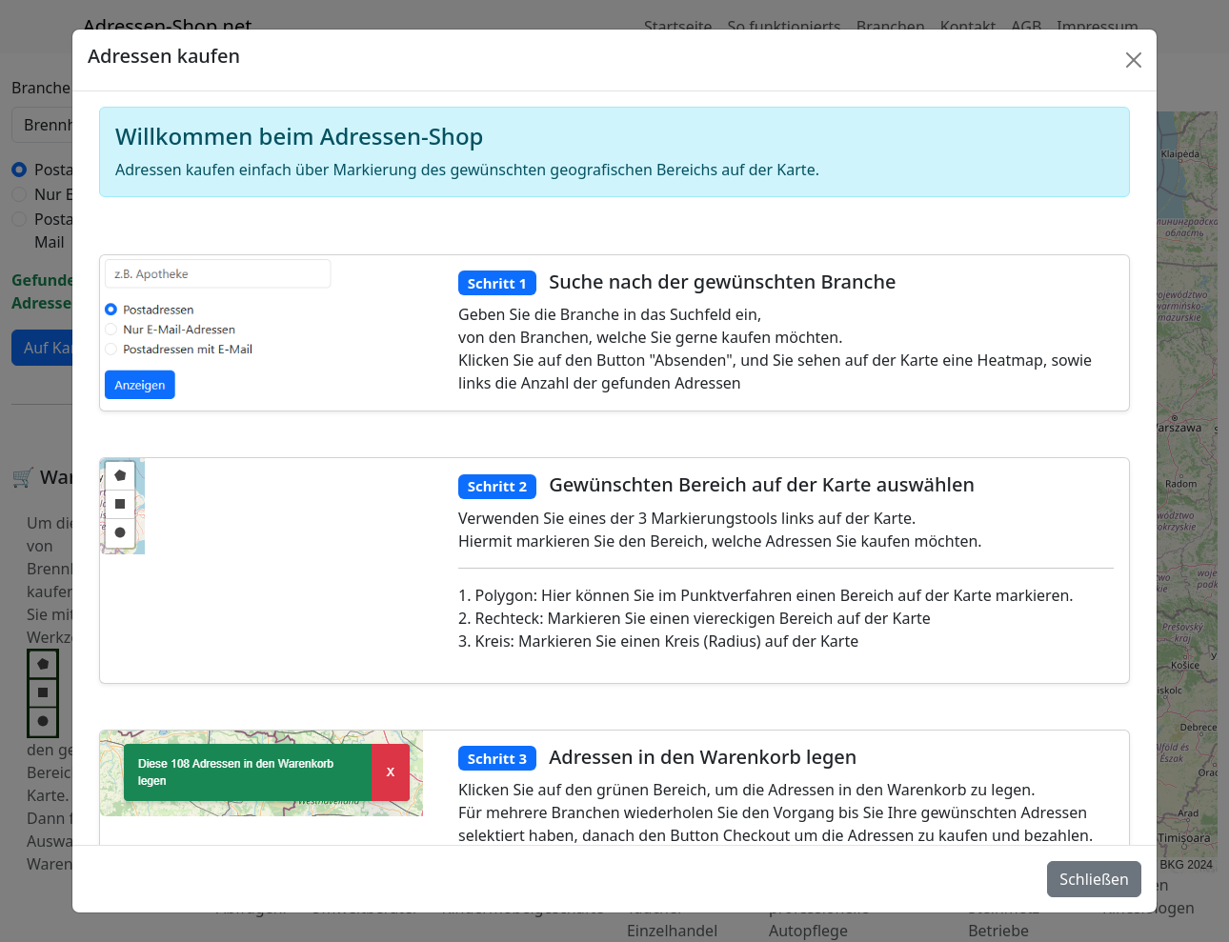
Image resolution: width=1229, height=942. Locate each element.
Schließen (1094, 879)
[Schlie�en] (1133, 60)
